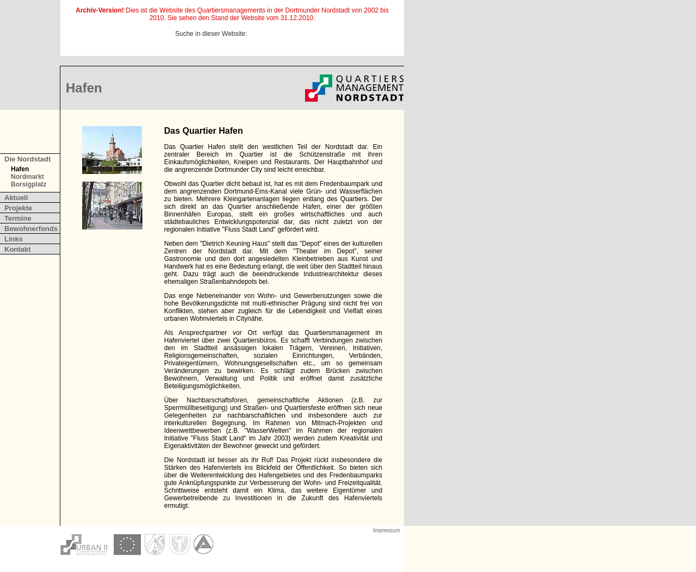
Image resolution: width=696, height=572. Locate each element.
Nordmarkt (27, 177)
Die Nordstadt (27, 159)
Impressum (386, 530)
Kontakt (17, 249)
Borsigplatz (28, 184)
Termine (18, 218)
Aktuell (16, 198)
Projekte (18, 208)
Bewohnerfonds (31, 229)
